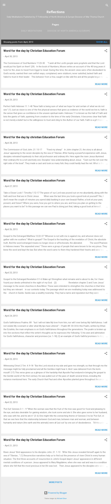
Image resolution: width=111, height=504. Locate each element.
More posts (55, 482)
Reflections (56, 12)
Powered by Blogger (55, 493)
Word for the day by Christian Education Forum (34, 50)
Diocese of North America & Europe (68, 31)
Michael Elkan (62, 498)
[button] (106, 51)
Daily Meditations (31, 31)
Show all (102, 42)
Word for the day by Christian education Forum (34, 180)
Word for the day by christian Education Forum (34, 137)
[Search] (107, 5)
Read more (101, 84)
